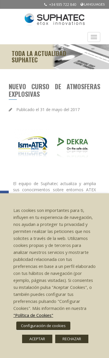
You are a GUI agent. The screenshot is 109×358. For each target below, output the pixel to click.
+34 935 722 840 (58, 4)
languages (93, 4)
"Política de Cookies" (33, 315)
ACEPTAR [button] (37, 338)
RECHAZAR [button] (71, 338)
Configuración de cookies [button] (43, 325)
